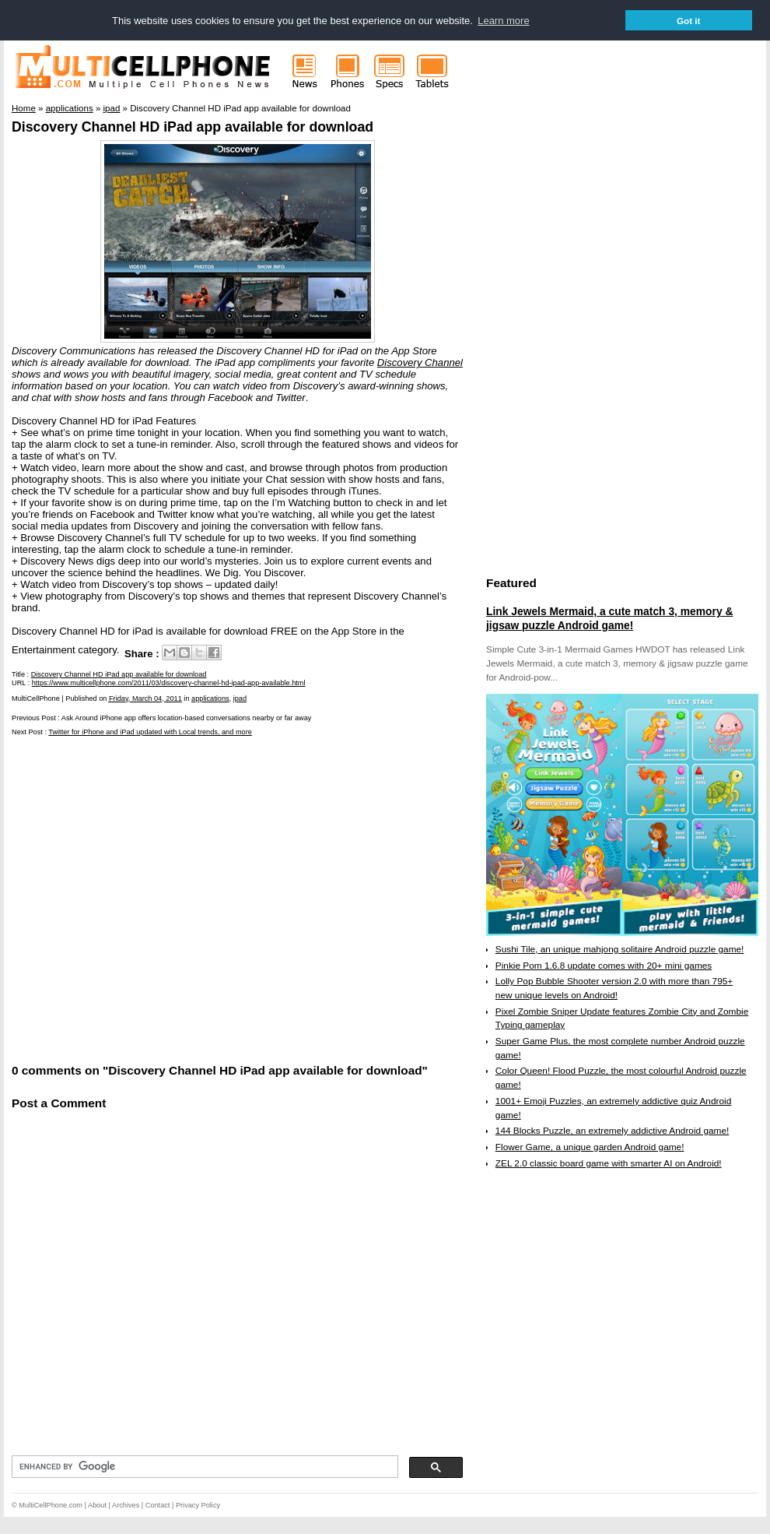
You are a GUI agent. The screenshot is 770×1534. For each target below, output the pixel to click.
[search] (203, 1467)
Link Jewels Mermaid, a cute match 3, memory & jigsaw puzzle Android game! (609, 618)
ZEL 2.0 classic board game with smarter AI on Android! (608, 1163)
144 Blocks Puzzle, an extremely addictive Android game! (612, 1130)
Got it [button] (689, 21)
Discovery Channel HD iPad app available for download (192, 127)
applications (210, 698)
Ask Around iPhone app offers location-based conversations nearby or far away (186, 718)
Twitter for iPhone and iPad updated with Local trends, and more (150, 732)
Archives (125, 1505)
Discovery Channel (420, 362)
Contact (157, 1505)
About (97, 1505)
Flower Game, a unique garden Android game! (589, 1147)
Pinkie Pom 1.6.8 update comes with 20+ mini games (603, 965)
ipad (240, 698)
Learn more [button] (503, 20)
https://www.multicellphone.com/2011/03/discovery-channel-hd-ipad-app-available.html (169, 683)
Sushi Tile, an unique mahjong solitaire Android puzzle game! (619, 949)
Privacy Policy (198, 1505)
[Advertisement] (150, 899)
